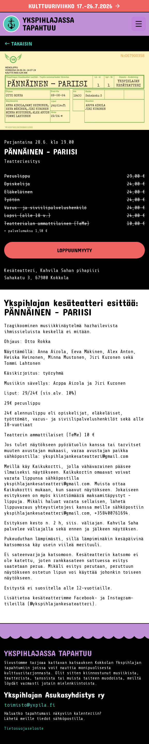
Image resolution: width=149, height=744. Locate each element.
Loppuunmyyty (74, 250)
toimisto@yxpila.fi (29, 705)
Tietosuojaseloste (24, 728)
